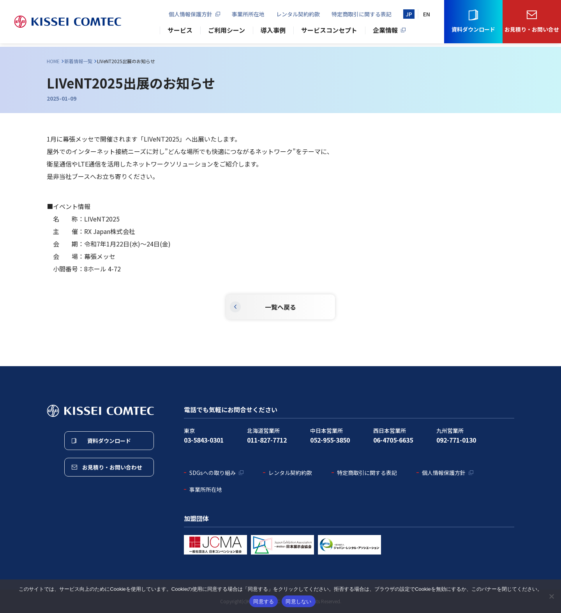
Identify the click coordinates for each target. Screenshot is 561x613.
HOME (53, 61)
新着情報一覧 (78, 61)
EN (426, 15)
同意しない (298, 601)
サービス (180, 32)
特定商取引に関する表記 (362, 15)
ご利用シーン (226, 32)
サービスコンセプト (329, 32)
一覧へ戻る (280, 307)
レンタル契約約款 (298, 15)
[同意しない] (551, 596)
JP (409, 15)
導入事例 (273, 32)
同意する (263, 601)
